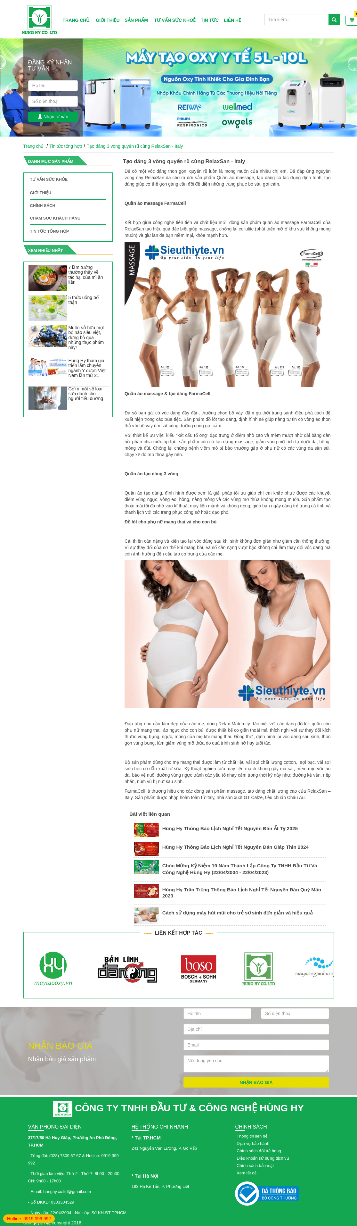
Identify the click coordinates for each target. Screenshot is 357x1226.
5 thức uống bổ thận (83, 300)
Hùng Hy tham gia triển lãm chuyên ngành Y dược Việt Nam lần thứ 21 (86, 368)
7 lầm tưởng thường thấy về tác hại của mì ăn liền (85, 275)
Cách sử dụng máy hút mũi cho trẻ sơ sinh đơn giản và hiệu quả (237, 912)
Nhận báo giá (255, 1082)
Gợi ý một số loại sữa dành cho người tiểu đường (85, 393)
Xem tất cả (246, 1173)
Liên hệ (232, 20)
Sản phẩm (136, 20)
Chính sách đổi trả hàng (259, 1150)
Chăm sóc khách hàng (55, 218)
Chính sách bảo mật (255, 1165)
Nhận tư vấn (53, 116)
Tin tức (210, 20)
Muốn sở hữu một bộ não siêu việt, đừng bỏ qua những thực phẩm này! (86, 337)
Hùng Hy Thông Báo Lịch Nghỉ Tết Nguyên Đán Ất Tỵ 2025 (230, 828)
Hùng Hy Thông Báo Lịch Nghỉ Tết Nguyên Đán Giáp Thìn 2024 (235, 847)
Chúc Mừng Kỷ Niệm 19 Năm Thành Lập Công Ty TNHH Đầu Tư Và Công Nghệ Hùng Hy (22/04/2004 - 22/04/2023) (239, 869)
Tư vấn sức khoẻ (175, 20)
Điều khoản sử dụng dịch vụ (263, 1158)
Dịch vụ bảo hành (253, 1143)
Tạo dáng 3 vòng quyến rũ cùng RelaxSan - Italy (134, 146)
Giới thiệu (107, 20)
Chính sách (42, 206)
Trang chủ (76, 20)
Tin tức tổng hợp (65, 146)
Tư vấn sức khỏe (49, 179)
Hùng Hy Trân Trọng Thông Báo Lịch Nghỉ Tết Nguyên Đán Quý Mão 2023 (241, 892)
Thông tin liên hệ (252, 1136)
